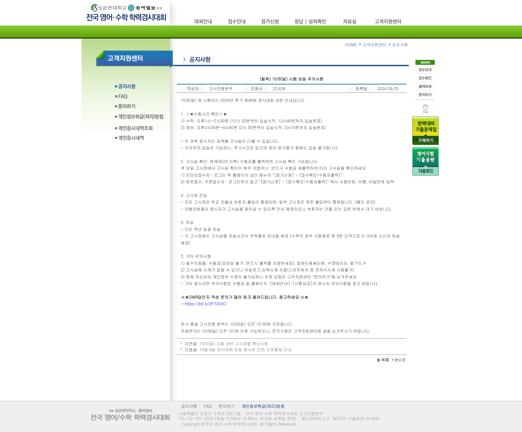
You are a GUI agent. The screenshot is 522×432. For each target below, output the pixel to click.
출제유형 (425, 85)
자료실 (351, 21)
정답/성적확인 (311, 21)
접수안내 (425, 68)
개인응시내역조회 (139, 128)
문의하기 (139, 108)
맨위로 (425, 106)
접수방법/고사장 (237, 21)
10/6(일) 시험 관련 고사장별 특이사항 (233, 343)
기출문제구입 (425, 130)
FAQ (139, 98)
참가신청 (270, 21)
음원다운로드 (425, 160)
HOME (351, 44)
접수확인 (425, 77)
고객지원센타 (388, 21)
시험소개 (204, 21)
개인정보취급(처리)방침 (139, 118)
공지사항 (139, 88)
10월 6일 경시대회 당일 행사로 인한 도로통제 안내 (245, 349)
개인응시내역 (139, 138)
